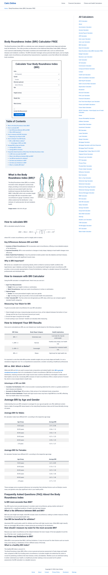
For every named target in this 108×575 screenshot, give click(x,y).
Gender (15, 76)
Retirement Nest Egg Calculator (88, 189)
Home (65, 3)
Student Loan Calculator (86, 221)
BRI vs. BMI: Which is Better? (17, 141)
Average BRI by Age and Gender (17, 145)
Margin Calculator (84, 141)
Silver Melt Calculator (85, 215)
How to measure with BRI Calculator (18, 134)
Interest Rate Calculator (86, 126)
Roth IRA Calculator (84, 204)
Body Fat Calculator (84, 48)
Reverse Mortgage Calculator (87, 195)
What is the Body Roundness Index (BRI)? (20, 125)
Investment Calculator (85, 129)
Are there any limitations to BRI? (18, 160)
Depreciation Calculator (86, 88)
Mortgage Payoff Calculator (87, 150)
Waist (17, 103)
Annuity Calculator (84, 30)
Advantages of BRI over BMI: (19, 143)
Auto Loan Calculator (85, 42)
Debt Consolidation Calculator (87, 79)
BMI (17, 370)
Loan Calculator (83, 138)
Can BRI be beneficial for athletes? (19, 158)
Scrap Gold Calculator (85, 212)
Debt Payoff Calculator (85, 82)
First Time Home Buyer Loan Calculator (90, 103)
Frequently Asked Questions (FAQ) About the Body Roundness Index (28, 152)
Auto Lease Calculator (85, 39)
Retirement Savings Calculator (88, 192)
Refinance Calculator (85, 174)
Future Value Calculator (85, 109)
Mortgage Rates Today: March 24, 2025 (90, 153)
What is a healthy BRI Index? (17, 165)
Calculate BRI (19, 114)
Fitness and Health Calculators (93, 3)
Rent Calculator (83, 177)
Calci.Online (10, 3)
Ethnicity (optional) (18, 82)
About (80, 24)
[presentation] (36, 231)
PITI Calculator (83, 162)
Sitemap (81, 218)
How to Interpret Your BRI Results (17, 138)
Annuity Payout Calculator (86, 33)
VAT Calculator (83, 230)
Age (15, 87)
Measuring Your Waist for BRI (18, 136)
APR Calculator (83, 36)
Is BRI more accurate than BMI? (18, 154)
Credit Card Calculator (85, 76)
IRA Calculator (83, 132)
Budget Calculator (84, 56)
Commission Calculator (86, 68)
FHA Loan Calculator (85, 97)
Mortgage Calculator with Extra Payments (91, 147)
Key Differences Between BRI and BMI (20, 130)
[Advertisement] (36, 27)
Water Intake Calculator (86, 233)
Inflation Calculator (84, 123)
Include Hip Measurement (20, 111)
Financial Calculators (75, 3)
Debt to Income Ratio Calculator (88, 85)
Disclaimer (82, 91)
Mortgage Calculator (85, 144)
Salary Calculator (84, 207)
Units (15, 71)
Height (18, 92)
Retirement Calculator (85, 186)
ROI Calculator (83, 201)
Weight (17, 98)
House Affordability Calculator (88, 120)
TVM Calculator (83, 224)
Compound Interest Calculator (87, 71)
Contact (81, 74)
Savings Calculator (84, 209)
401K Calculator (83, 21)
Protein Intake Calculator (86, 171)
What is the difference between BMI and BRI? (22, 156)
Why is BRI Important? (15, 132)
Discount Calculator (84, 94)
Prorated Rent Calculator (86, 168)
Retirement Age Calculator (86, 183)
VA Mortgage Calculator (86, 227)
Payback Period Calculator (86, 156)
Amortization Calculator (86, 27)
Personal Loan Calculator (86, 159)
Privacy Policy (83, 165)
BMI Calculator (83, 45)
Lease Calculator (84, 135)
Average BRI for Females (16, 149)
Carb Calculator (83, 62)
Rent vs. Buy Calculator (85, 180)
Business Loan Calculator (86, 59)
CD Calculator (83, 65)
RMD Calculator (83, 198)
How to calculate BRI (14, 128)
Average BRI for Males (15, 147)
